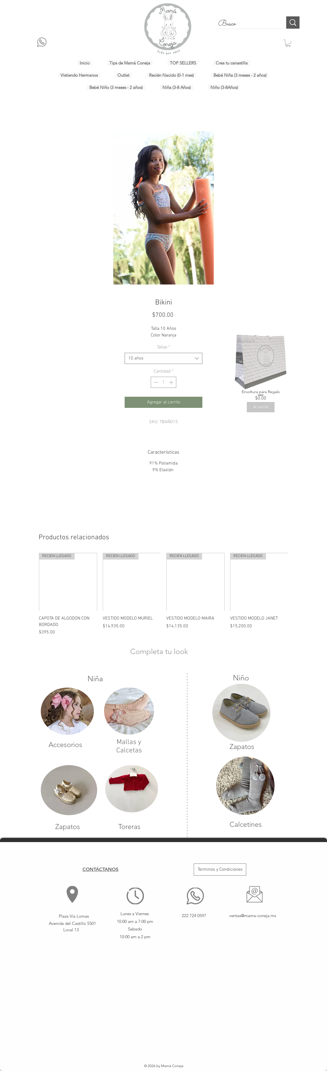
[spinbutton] (163, 382)
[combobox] (163, 358)
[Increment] (171, 382)
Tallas (163, 347)
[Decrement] (155, 382)
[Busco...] (246, 23)
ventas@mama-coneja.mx (252, 915)
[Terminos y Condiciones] (220, 869)
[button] (288, 43)
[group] (163, 594)
